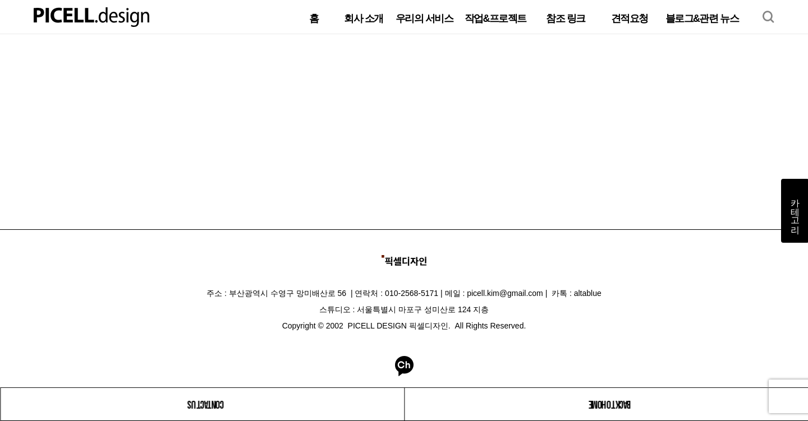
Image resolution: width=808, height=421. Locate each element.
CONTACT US (205, 404)
